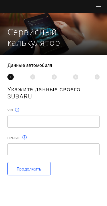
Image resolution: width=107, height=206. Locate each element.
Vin (13, 110)
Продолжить (29, 169)
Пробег (17, 138)
